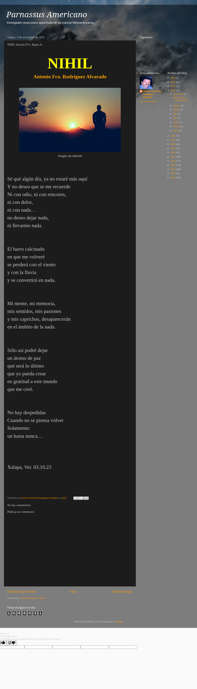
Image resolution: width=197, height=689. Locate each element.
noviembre (178, 94)
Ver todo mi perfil (148, 101)
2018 (173, 152)
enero (176, 130)
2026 (173, 78)
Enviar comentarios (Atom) (33, 598)
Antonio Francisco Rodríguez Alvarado (152, 94)
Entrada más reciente (21, 591)
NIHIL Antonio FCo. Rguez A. (181, 99)
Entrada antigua (122, 591)
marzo (176, 122)
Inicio (73, 591)
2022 (173, 136)
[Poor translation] (12, 643)
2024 (173, 86)
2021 (173, 140)
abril (175, 118)
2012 (173, 177)
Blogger (119, 621)
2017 (173, 157)
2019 (173, 148)
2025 (173, 82)
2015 (173, 165)
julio (175, 114)
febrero (177, 126)
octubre (177, 105)
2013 (173, 173)
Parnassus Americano (46, 14)
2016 (173, 161)
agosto (176, 109)
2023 (173, 90)
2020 (173, 144)
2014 (173, 169)
